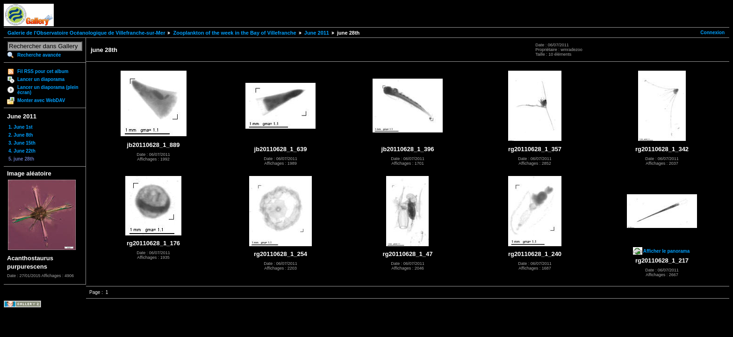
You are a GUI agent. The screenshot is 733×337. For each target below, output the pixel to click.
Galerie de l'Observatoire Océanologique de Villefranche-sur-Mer (86, 33)
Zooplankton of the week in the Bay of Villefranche (234, 33)
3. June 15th (22, 143)
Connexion (712, 32)
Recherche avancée (39, 55)
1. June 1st (20, 127)
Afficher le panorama (666, 251)
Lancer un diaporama (41, 79)
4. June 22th (22, 151)
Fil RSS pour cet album (42, 71)
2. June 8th (20, 135)
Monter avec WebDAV (41, 100)
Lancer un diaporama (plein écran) (48, 90)
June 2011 (316, 33)
